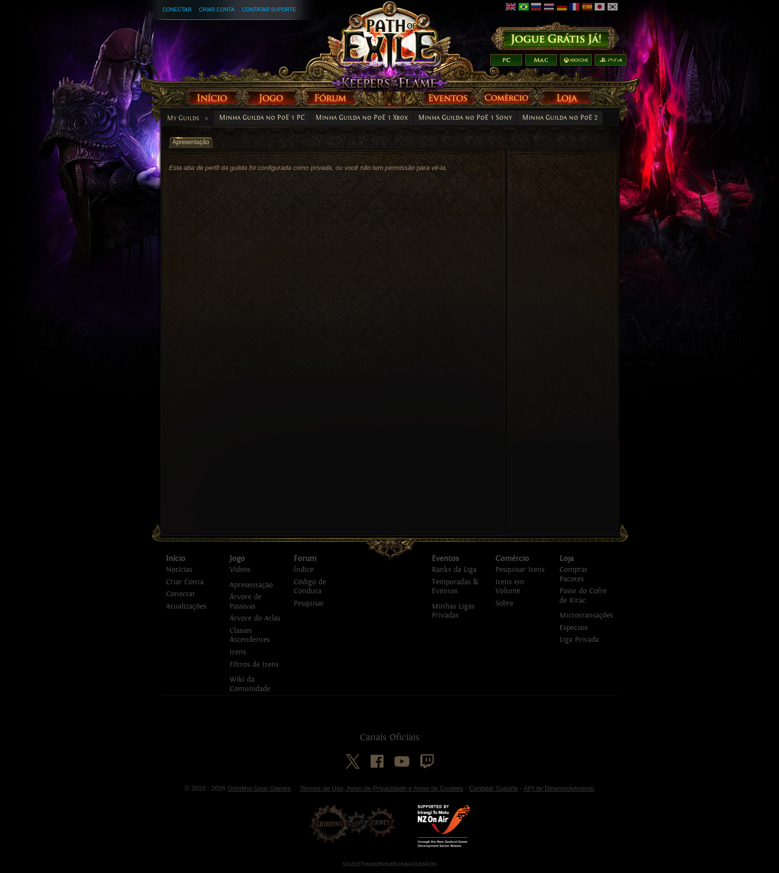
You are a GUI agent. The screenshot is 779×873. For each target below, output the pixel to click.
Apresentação (251, 585)
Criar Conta (216, 9)
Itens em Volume (509, 587)
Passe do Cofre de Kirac (583, 596)
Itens (238, 652)
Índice (303, 569)
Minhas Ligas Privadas (453, 611)
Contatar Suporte (269, 9)
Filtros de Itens (254, 664)
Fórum (305, 558)
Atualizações (186, 606)
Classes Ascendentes (250, 635)
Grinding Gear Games (259, 788)
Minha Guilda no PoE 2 (560, 118)
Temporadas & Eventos (455, 587)
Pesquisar (309, 603)
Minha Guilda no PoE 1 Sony (465, 118)
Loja (566, 558)
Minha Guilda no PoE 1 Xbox (361, 118)
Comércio (512, 558)
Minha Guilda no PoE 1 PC (262, 118)
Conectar (176, 9)
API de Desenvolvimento (559, 788)
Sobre (504, 603)
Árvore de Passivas (245, 602)
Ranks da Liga (454, 569)
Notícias (179, 569)
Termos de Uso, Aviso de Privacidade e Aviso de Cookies (381, 788)
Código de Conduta (310, 587)
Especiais (573, 628)
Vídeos (240, 569)
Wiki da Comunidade (250, 684)
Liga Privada (579, 639)
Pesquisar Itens (520, 569)
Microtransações (586, 615)
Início (175, 558)
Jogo (237, 558)
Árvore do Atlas (255, 618)
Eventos (445, 558)
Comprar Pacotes (573, 574)
